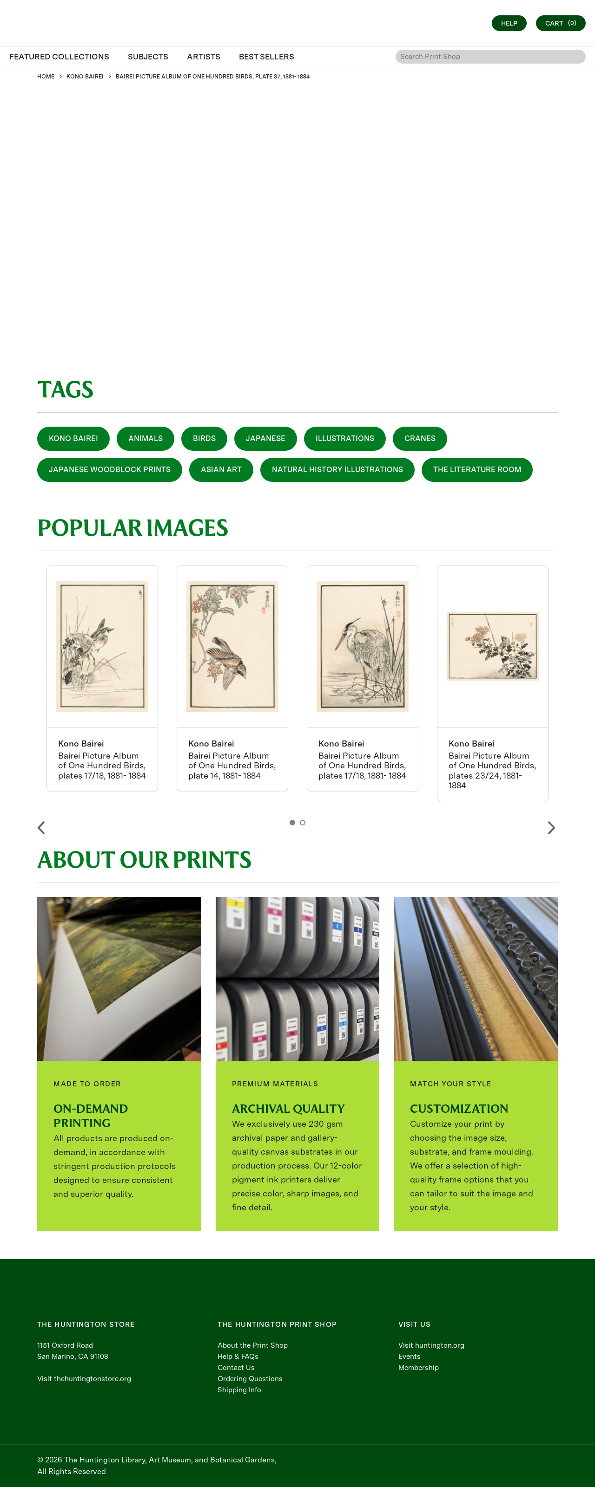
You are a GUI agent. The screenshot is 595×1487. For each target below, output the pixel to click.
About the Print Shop (253, 1345)
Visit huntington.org (431, 1345)
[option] (102, 678)
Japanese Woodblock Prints (110, 469)
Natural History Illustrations (337, 469)
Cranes (420, 438)
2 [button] (302, 822)
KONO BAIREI (85, 76)
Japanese (265, 438)
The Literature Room (477, 469)
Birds (204, 438)
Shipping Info (239, 1390)
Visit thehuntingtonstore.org (84, 1379)
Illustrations (345, 438)
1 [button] (292, 822)
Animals (145, 438)
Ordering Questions (250, 1379)
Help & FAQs (238, 1356)
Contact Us (236, 1368)
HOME (45, 76)
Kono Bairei (73, 438)
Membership (418, 1368)
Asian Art (221, 469)
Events (409, 1356)
